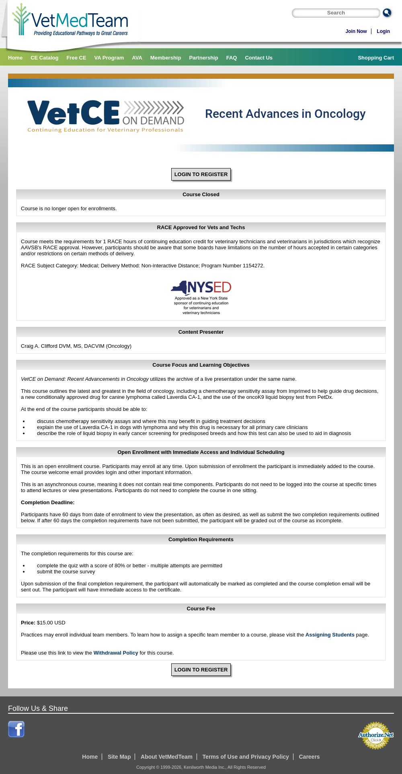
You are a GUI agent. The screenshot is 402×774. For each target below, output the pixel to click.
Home (15, 58)
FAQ (231, 58)
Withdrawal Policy (116, 653)
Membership (165, 58)
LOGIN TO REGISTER (201, 174)
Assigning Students (330, 635)
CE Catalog (44, 58)
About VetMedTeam (167, 756)
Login (383, 31)
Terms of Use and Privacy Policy (246, 756)
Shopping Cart (376, 58)
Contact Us (259, 58)
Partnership (203, 58)
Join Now (356, 31)
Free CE (76, 58)
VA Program (109, 58)
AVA (137, 58)
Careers (309, 756)
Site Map (119, 756)
